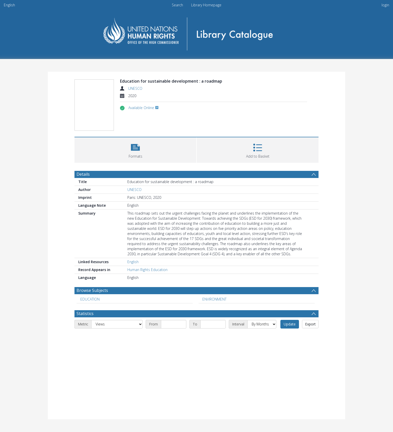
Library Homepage (206, 5)
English (9, 5)
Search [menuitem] (177, 5)
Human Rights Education (147, 269)
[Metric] (117, 324)
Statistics (85, 313)
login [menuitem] (385, 5)
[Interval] (261, 324)
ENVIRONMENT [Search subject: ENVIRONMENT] (214, 299)
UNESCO (135, 88)
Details (83, 174)
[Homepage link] (196, 32)
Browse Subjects (92, 290)
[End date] (213, 324)
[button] (135, 149)
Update (290, 324)
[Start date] (173, 324)
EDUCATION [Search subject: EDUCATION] (90, 299)
